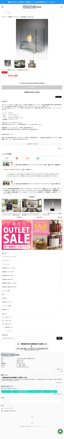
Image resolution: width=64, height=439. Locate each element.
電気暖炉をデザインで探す (8, 268)
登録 (59, 338)
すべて (6, 158)
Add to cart (32, 87)
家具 (3, 294)
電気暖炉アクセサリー (7, 302)
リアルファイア (6, 264)
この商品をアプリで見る (32, 144)
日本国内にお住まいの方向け (32, 92)
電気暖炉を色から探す (7, 275)
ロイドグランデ (6, 260)
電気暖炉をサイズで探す (8, 271)
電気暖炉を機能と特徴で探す (9, 287)
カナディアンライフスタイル (9, 256)
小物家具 (4, 298)
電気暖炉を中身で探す (7, 279)
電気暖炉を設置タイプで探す (9, 283)
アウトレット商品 (6, 305)
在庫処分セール (6, 309)
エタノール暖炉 (6, 290)
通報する (60, 148)
